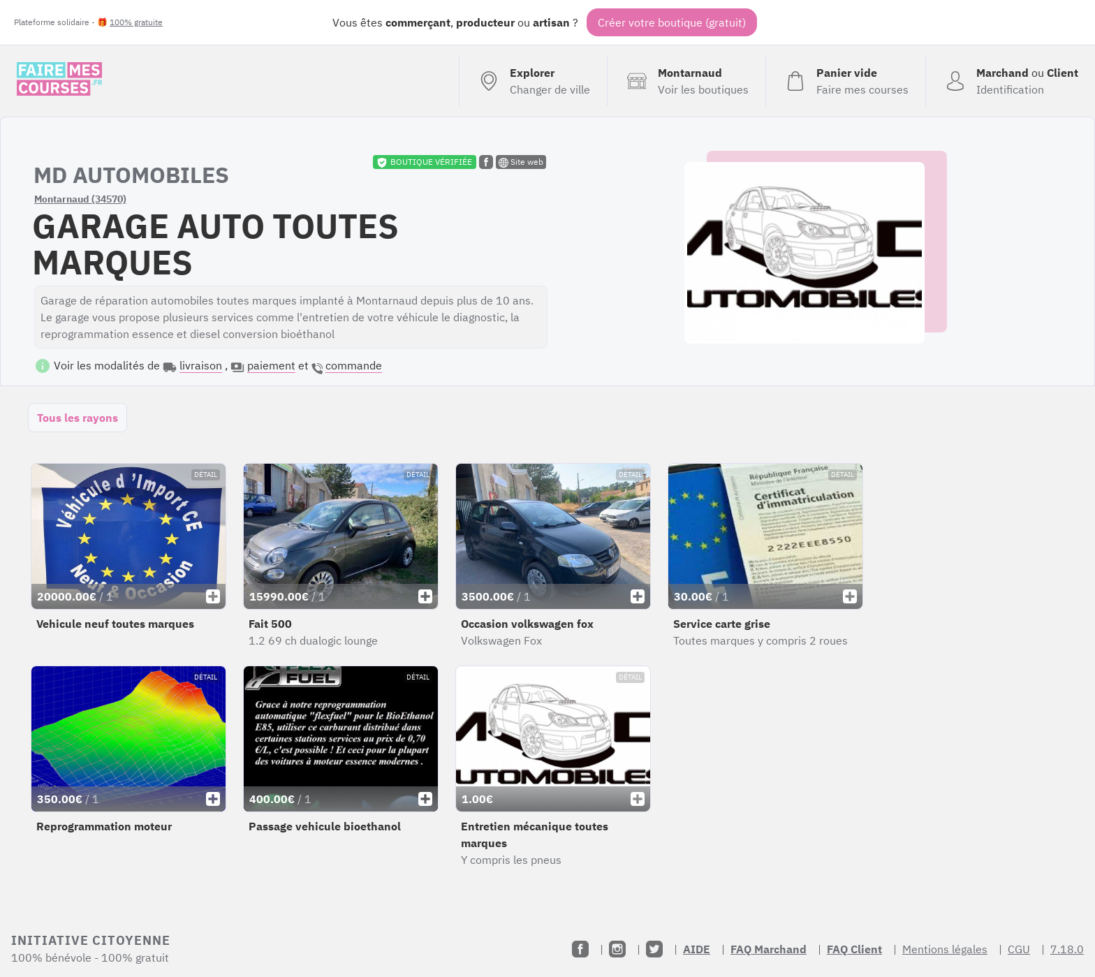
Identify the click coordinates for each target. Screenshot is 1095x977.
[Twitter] (654, 949)
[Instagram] (617, 949)
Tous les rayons (77, 418)
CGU (1019, 949)
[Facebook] (580, 949)
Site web (521, 162)
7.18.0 (1067, 949)
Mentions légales (944, 949)
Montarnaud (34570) (80, 199)
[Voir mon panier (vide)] (845, 81)
